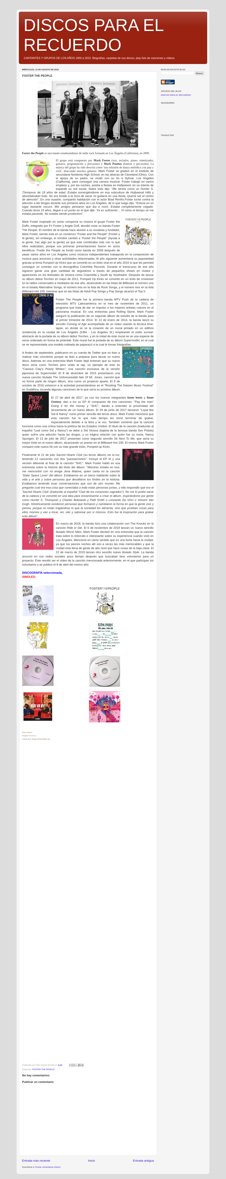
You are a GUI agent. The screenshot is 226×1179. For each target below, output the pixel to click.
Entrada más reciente (36, 1160)
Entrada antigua (143, 1160)
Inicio (91, 1160)
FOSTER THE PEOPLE (43, 1069)
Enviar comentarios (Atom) (48, 1167)
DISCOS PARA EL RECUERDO (176, 95)
